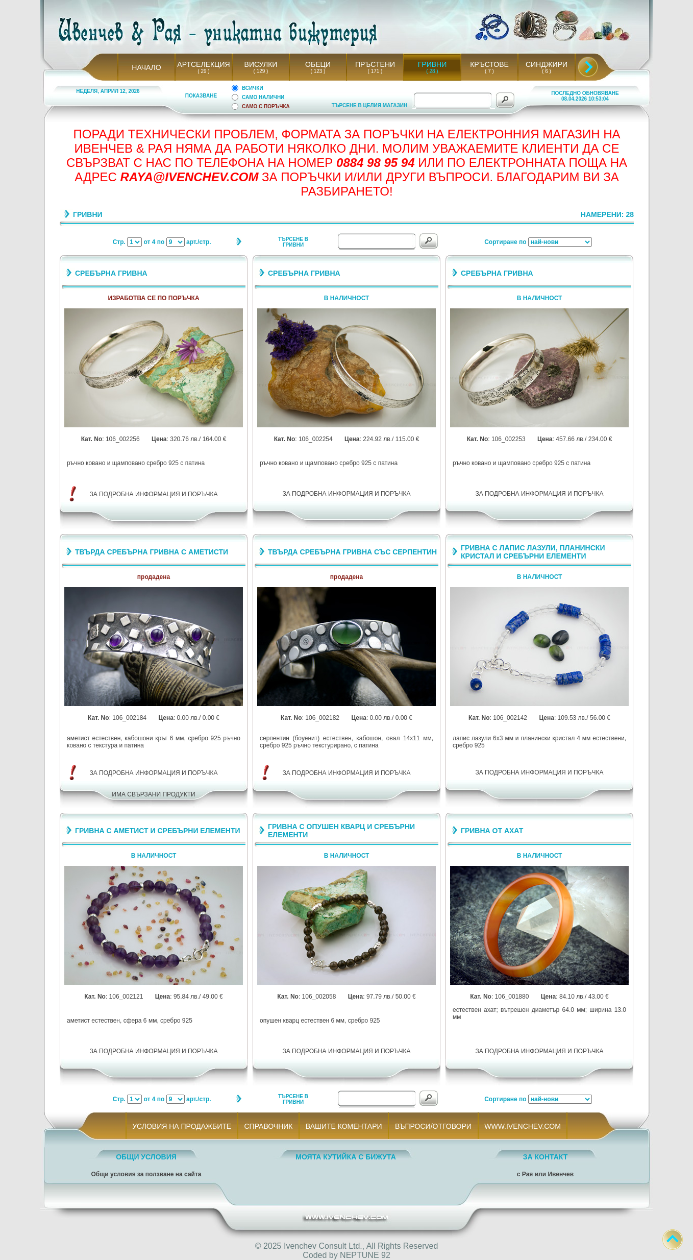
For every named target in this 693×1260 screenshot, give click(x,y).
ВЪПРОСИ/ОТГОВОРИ (433, 1126)
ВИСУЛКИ (261, 64)
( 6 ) (546, 71)
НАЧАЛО (146, 67)
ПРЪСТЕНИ (375, 64)
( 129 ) (261, 71)
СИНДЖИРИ (546, 64)
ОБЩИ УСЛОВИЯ (146, 1157)
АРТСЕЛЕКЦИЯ (203, 64)
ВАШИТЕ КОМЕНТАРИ (344, 1126)
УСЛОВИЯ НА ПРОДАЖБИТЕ (182, 1126)
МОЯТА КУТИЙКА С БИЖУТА (345, 1157)
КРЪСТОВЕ (489, 64)
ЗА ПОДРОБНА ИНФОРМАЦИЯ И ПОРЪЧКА (154, 494)
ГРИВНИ (432, 64)
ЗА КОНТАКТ (545, 1157)
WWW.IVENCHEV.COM (523, 1126)
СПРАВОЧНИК (268, 1126)
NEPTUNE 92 (365, 1255)
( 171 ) (375, 71)
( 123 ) (318, 71)
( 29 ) (203, 71)
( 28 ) (432, 71)
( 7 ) (489, 71)
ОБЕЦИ (318, 64)
